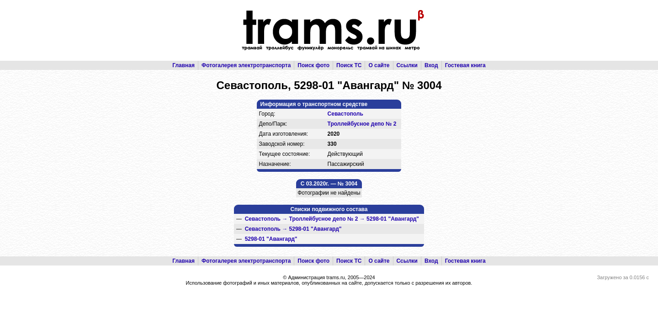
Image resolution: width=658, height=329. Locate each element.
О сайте (378, 65)
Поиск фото (313, 65)
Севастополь (345, 114)
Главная (183, 65)
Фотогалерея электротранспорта (246, 65)
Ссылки (407, 65)
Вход (431, 65)
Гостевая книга (465, 65)
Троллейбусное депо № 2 (362, 124)
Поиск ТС (348, 65)
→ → (332, 219)
